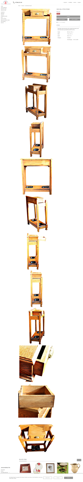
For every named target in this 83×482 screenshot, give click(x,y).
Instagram (3, 469)
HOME (2, 6)
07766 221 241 (17, 2)
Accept (68, 477)
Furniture (22, 5)
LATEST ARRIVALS (4, 7)
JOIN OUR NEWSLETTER (5, 467)
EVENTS (2, 471)
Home (19, 5)
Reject (58, 477)
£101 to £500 (75, 39)
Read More (48, 477)
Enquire (68, 16)
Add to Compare (75, 19)
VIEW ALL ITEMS (3, 10)
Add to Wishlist (62, 19)
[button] (3, 17)
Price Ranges (69, 39)
